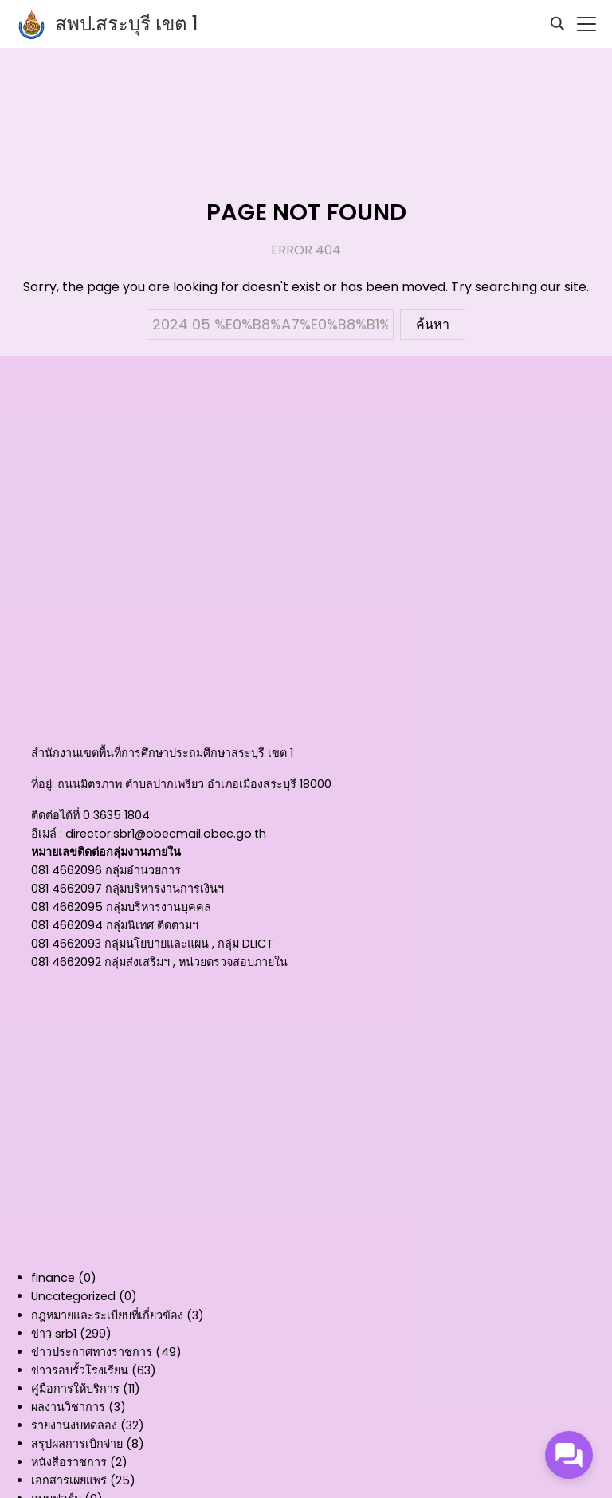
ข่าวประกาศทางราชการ (91, 1352)
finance (53, 1278)
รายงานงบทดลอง (74, 1425)
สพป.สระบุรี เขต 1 (126, 23)
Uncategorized (73, 1296)
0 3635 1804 (116, 815)
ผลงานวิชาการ (68, 1407)
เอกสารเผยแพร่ (69, 1480)
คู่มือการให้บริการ (75, 1389)
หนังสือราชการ (69, 1462)
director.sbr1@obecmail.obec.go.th (165, 834)
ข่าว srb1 (53, 1334)
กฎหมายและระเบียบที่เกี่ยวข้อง (107, 1315)
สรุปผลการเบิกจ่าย (77, 1444)
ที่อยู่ (41, 784)
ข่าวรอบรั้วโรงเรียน (79, 1370)
